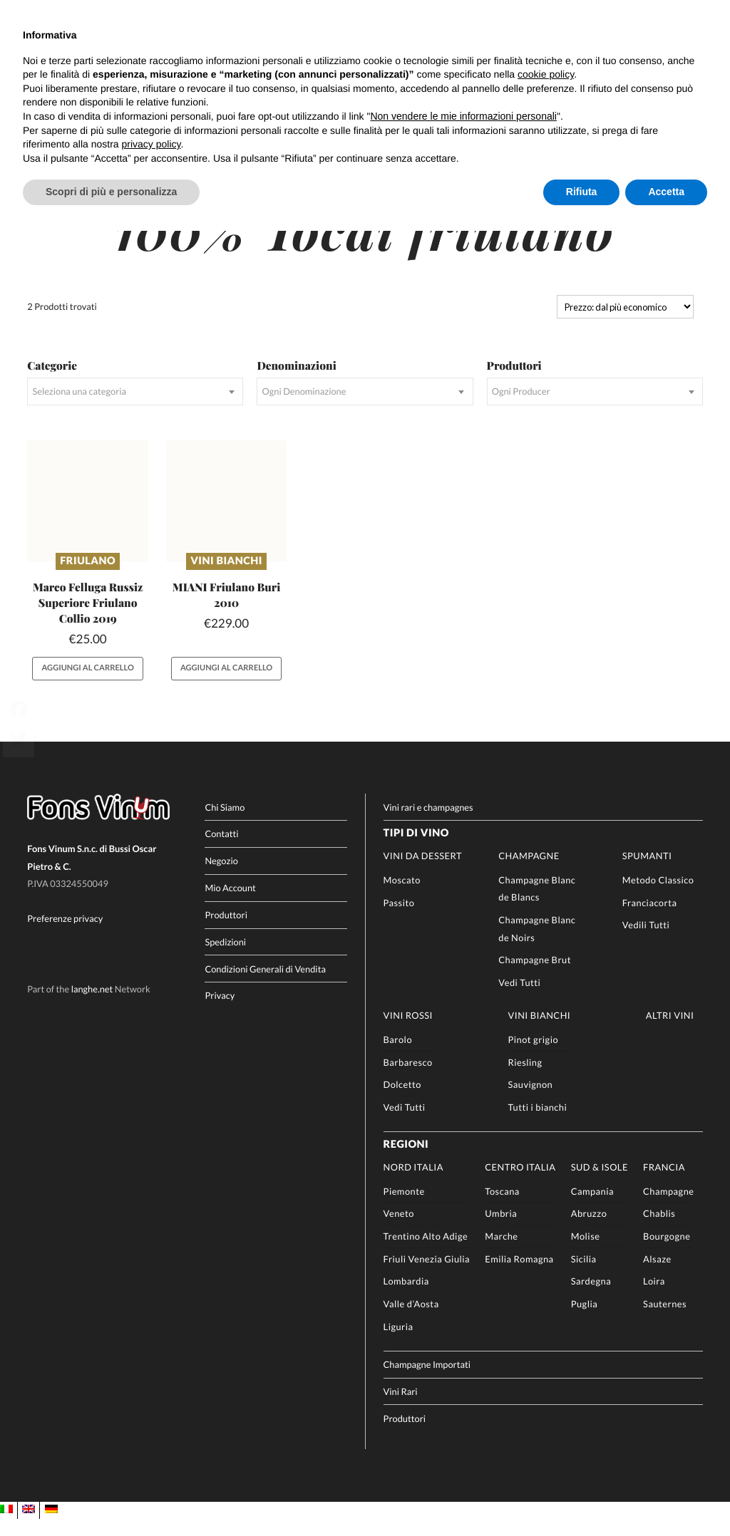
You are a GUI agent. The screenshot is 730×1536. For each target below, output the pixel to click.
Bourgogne (666, 1253)
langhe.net (92, 1005)
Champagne (528, 872)
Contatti (221, 850)
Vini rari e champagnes (428, 823)
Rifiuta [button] (581, 191)
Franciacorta (649, 919)
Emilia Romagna (519, 1275)
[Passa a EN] (28, 1526)
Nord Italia (413, 1183)
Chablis (659, 1230)
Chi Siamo (225, 823)
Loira (654, 1298)
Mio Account (230, 904)
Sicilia (584, 1275)
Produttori (226, 931)
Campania (592, 1207)
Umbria (501, 1230)
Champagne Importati (427, 1380)
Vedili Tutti (646, 942)
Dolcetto (402, 1101)
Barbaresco (408, 1078)
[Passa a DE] (51, 1526)
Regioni (406, 1162)
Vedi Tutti (519, 999)
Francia (664, 1183)
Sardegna (591, 1298)
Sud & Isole (599, 1183)
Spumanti (647, 872)
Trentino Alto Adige (426, 1253)
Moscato (402, 896)
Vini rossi (408, 1032)
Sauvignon (530, 1101)
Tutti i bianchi (537, 1123)
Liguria (398, 1343)
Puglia (584, 1321)
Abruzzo (589, 1230)
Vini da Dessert (423, 872)
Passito (399, 919)
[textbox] (135, 408)
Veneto (399, 1230)
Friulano (87, 577)
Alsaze (657, 1275)
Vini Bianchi (226, 577)
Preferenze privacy (65, 935)
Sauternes (665, 1321)
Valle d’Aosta (411, 1321)
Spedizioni (225, 958)
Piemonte (404, 1207)
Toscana (502, 1207)
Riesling (525, 1078)
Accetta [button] (666, 191)
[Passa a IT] (6, 1526)
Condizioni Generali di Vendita (265, 985)
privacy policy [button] (151, 144)
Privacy (220, 1012)
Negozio (221, 877)
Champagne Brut (534, 976)
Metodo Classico (658, 896)
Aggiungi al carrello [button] (88, 685)
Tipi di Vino (416, 850)
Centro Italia (520, 1183)
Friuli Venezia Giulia (427, 1275)
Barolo (398, 1056)
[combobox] (135, 408)
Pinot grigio (533, 1056)
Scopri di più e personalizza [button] (111, 191)
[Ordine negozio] (625, 323)
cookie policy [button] (546, 74)
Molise (585, 1253)
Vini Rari (401, 1407)
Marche (501, 1253)
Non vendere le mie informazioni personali (463, 116)
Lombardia (406, 1298)
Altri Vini (670, 1032)
